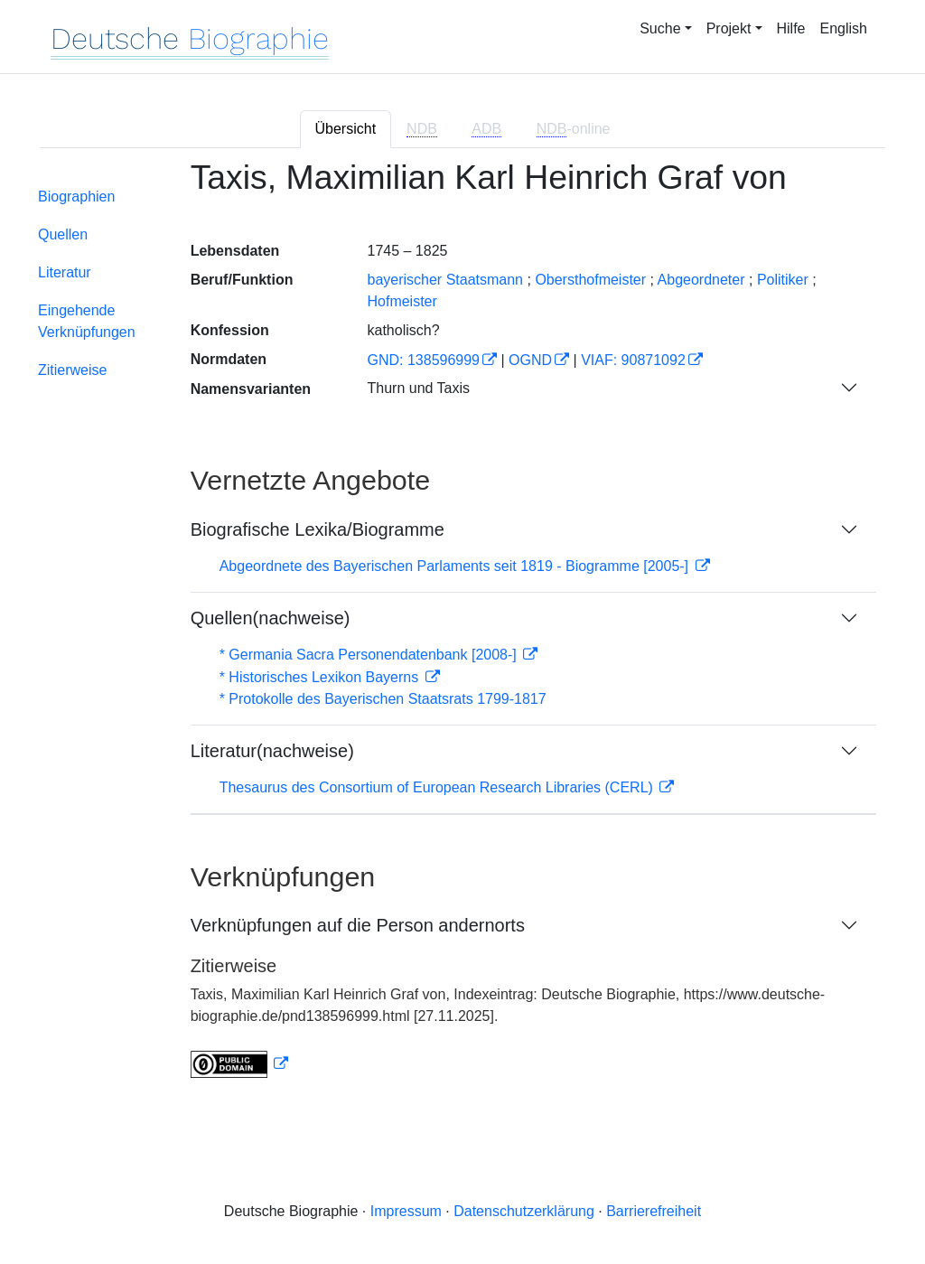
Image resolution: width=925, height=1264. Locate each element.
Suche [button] (660, 28)
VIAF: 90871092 (633, 360)
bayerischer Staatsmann (445, 279)
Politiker (782, 279)
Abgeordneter (701, 279)
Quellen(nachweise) (270, 618)
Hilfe (791, 28)
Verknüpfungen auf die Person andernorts (358, 925)
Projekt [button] (729, 28)
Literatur (64, 272)
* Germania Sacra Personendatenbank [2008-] (370, 654)
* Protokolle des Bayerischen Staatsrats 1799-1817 (383, 699)
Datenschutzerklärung (523, 1211)
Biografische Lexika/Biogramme (317, 529)
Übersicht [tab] (346, 128)
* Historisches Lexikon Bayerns (321, 677)
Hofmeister (401, 301)
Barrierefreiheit (653, 1211)
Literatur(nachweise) (272, 751)
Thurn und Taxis (418, 388)
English (843, 28)
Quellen (63, 234)
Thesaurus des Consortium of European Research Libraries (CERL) (439, 787)
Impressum (406, 1211)
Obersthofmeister (590, 279)
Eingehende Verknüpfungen (86, 321)
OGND (530, 360)
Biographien (76, 196)
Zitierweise (72, 370)
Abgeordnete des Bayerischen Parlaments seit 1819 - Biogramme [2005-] (456, 566)
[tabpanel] (462, 629)
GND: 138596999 (423, 360)
